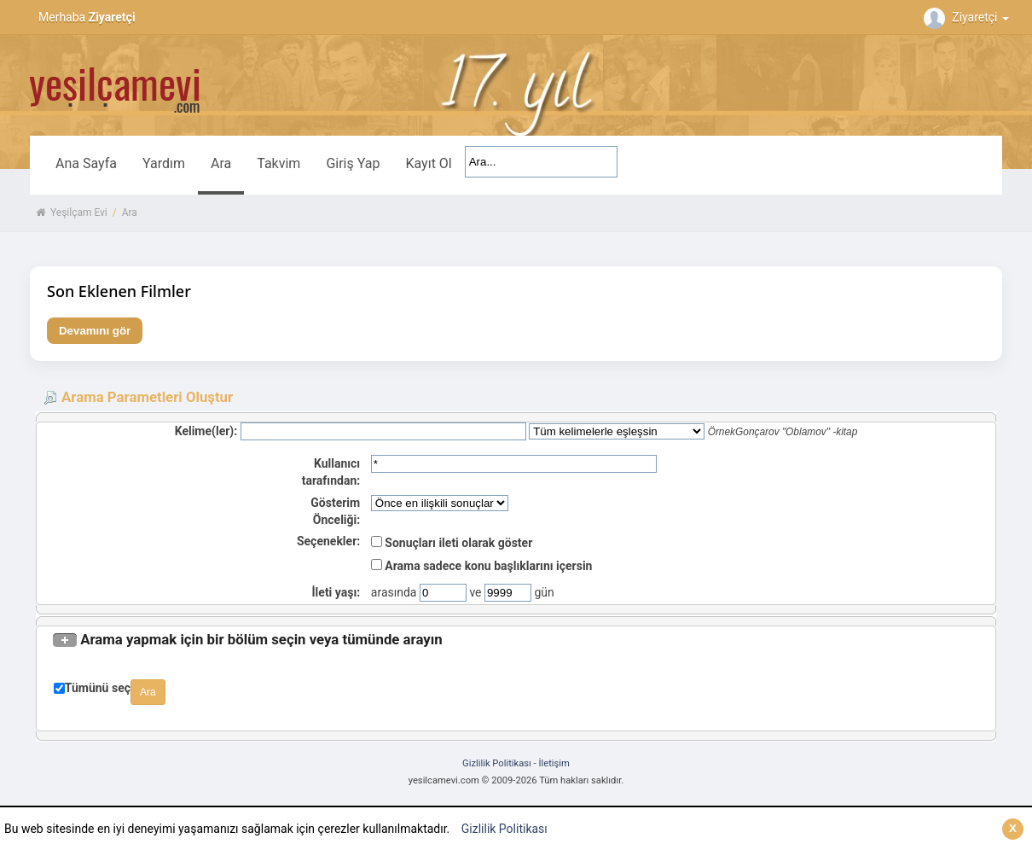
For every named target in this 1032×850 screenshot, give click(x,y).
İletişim (553, 763)
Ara (221, 163)
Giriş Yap (353, 163)
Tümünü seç (97, 688)
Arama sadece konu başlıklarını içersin (482, 566)
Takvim (278, 163)
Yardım (163, 163)
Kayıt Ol (428, 163)
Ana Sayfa (86, 163)
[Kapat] (1012, 829)
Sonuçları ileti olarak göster (451, 543)
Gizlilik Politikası (504, 828)
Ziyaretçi (968, 17)
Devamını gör (94, 330)
